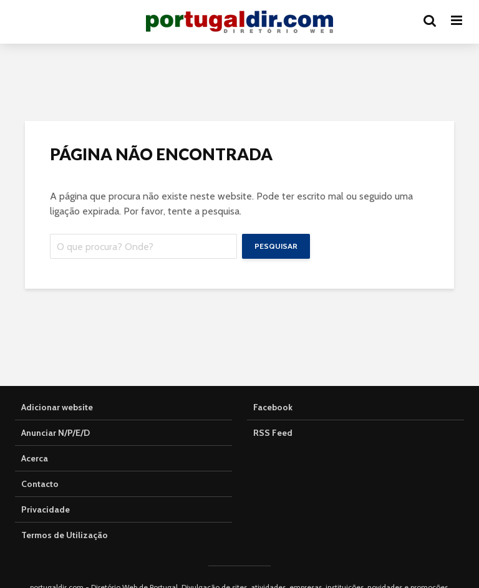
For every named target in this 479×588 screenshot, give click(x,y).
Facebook (273, 407)
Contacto (40, 483)
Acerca (34, 458)
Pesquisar (276, 246)
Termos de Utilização (64, 535)
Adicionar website (57, 407)
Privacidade (45, 509)
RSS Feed (273, 432)
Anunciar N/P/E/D (55, 432)
